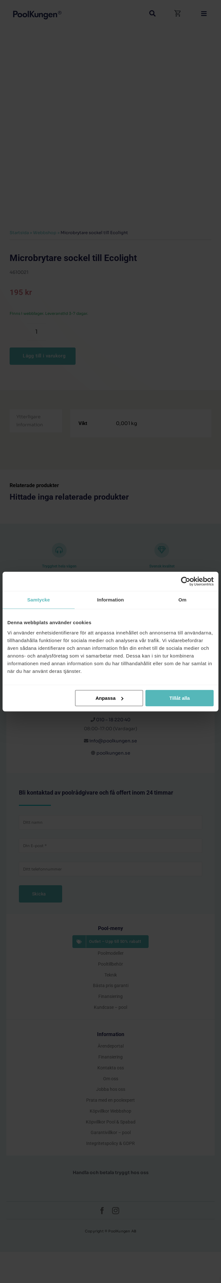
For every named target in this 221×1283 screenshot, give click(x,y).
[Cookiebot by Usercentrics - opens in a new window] (186, 581)
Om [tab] (182, 599)
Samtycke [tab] (38, 599)
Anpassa (109, 698)
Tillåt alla (179, 698)
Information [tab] (110, 599)
